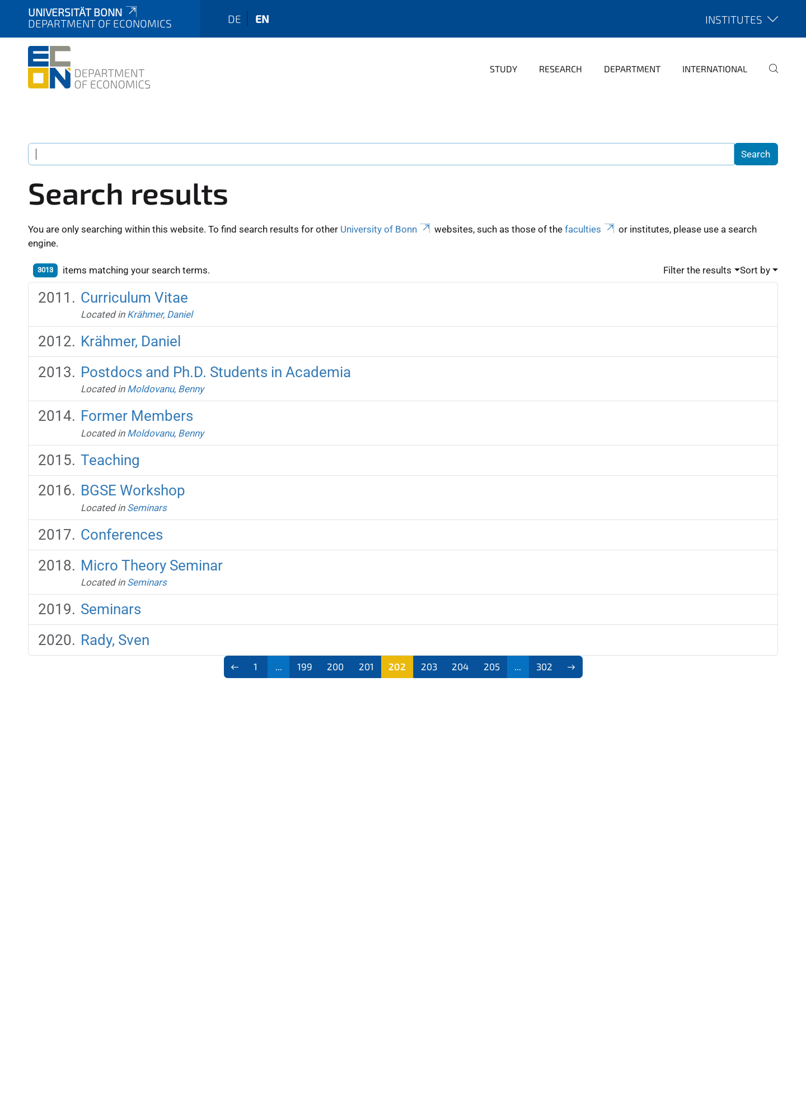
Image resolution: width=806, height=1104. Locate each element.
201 (366, 666)
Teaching (110, 460)
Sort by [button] (755, 270)
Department (632, 68)
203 (429, 666)
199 (304, 666)
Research (560, 68)
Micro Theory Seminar (152, 565)
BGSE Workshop (133, 490)
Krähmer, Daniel (160, 314)
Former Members (137, 415)
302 (544, 666)
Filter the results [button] (697, 270)
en (262, 18)
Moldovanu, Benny (165, 389)
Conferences (122, 534)
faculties (590, 229)
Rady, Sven (115, 640)
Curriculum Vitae (134, 297)
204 (460, 666)
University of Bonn (386, 229)
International (714, 68)
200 (335, 666)
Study (503, 68)
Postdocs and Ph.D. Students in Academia (216, 372)
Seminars (147, 507)
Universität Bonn (83, 12)
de (234, 18)
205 (492, 666)
